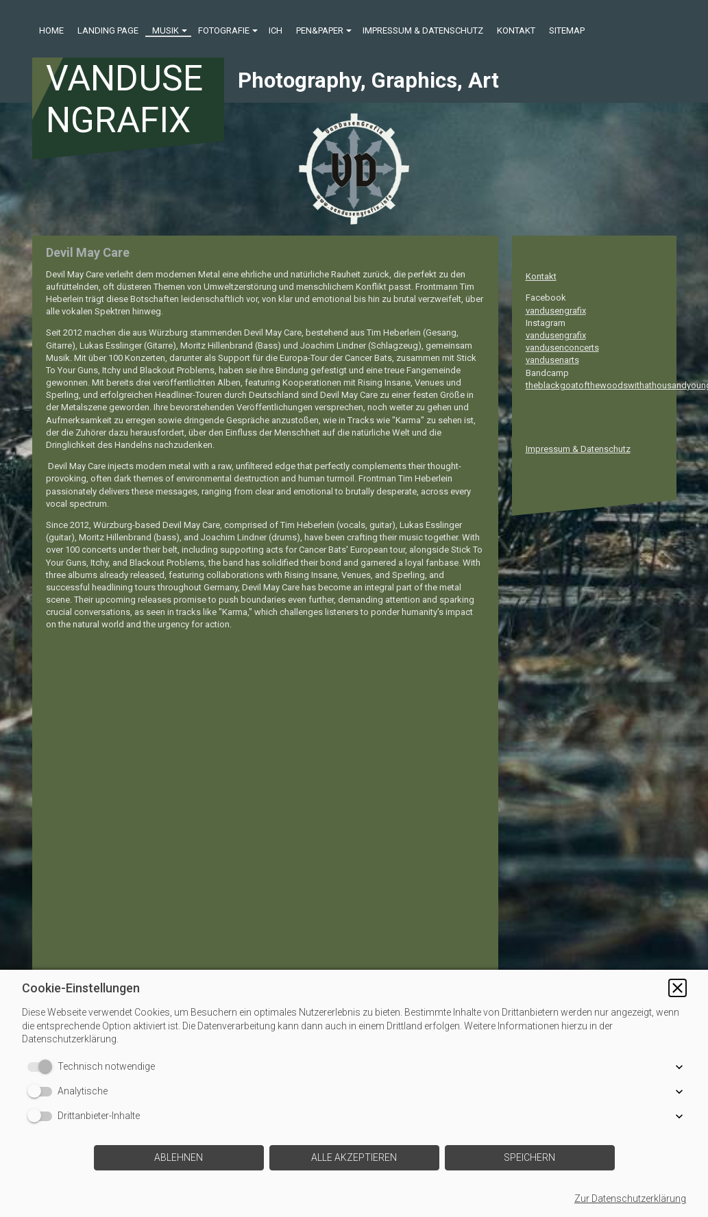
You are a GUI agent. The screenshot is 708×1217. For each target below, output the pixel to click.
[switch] (42, 1067)
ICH (275, 30)
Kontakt (516, 30)
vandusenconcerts (562, 347)
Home (51, 30)
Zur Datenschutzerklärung (630, 1198)
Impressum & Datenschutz (423, 30)
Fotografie (223, 30)
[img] (354, 169)
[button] (677, 987)
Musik (165, 30)
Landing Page (107, 30)
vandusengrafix (556, 310)
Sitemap (567, 30)
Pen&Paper (319, 30)
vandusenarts (552, 360)
